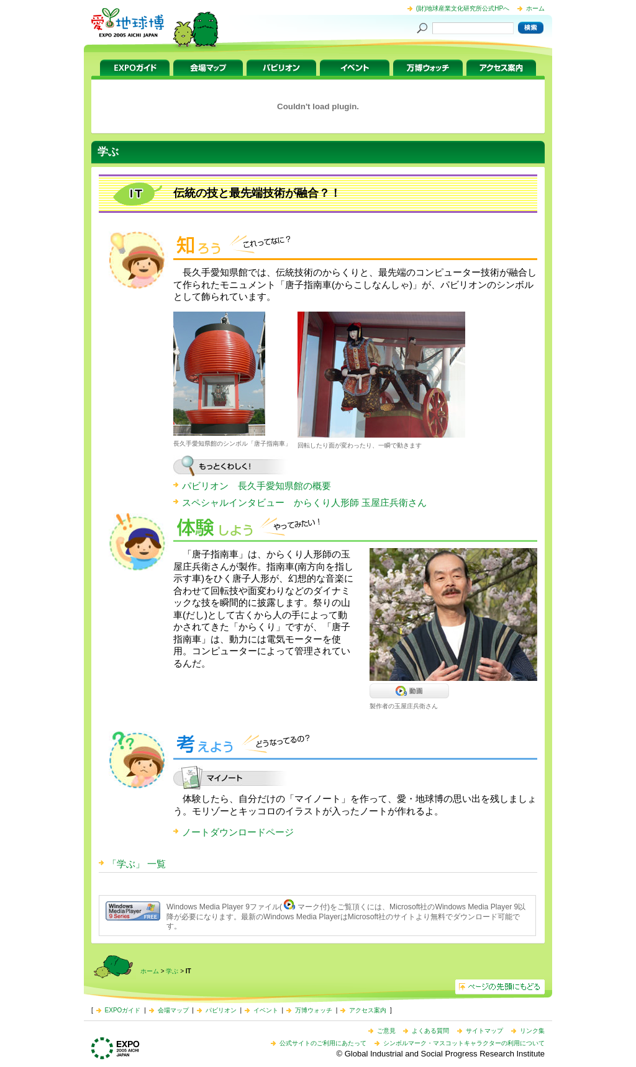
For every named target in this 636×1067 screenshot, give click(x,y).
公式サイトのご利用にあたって (322, 1043)
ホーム (535, 8)
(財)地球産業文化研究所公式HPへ (463, 8)
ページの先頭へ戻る (500, 986)
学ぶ (172, 971)
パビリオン (281, 68)
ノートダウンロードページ (238, 832)
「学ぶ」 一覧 (136, 863)
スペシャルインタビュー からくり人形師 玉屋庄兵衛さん (304, 502)
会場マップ (208, 68)
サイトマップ (484, 1030)
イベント (354, 68)
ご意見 (386, 1030)
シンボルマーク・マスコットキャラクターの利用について (464, 1043)
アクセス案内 (501, 68)
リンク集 (532, 1030)
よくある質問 (430, 1030)
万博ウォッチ (428, 68)
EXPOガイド (135, 68)
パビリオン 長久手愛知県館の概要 (256, 485)
